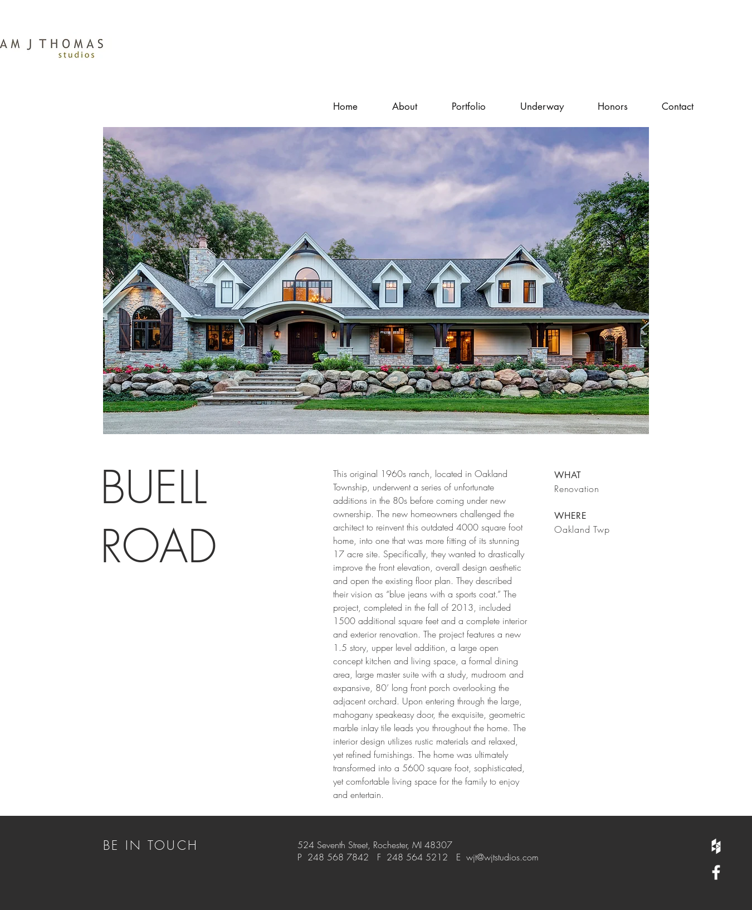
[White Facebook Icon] (716, 872)
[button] (376, 280)
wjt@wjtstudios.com (502, 857)
